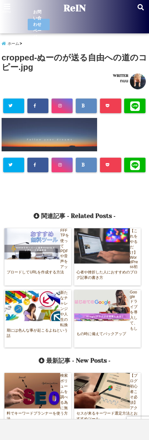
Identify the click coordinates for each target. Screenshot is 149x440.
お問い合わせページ (37, 24)
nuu (124, 81)
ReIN (74, 8)
